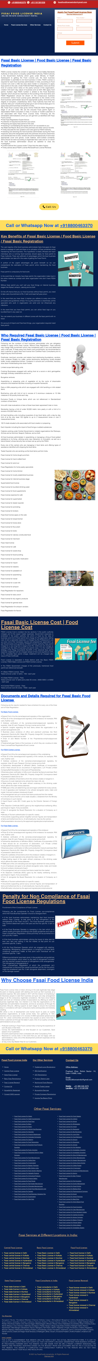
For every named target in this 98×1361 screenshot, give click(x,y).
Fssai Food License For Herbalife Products (26, 1173)
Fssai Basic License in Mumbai (49, 1258)
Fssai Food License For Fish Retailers (70, 1147)
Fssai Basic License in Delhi (48, 1253)
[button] (19, 24)
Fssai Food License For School (68, 1121)
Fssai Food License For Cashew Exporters (71, 1215)
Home (6, 1067)
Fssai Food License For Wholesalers (69, 1124)
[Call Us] (49, 206)
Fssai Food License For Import (68, 1126)
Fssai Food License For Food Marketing (70, 1137)
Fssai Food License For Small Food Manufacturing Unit (30, 1189)
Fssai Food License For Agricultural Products (27, 1176)
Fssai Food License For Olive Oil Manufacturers (73, 1155)
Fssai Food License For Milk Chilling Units (26, 1168)
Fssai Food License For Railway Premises (26, 1165)
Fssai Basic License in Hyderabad (51, 1260)
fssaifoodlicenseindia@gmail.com (72, 2)
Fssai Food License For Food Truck (24, 1121)
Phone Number (80, 17)
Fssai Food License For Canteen (23, 1191)
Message (59, 32)
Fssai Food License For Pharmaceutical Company (73, 1191)
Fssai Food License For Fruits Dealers (70, 1116)
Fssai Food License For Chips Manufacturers (72, 1158)
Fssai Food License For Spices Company (71, 1217)
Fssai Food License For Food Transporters (26, 1142)
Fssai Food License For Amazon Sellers (25, 1178)
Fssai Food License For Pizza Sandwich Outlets (73, 1212)
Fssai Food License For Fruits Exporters (70, 1207)
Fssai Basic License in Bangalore (50, 1263)
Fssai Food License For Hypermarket (25, 1163)
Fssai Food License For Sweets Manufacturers (72, 1160)
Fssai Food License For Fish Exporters (70, 1181)
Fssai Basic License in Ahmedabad (51, 1268)
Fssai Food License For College (68, 1119)
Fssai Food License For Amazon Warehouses (27, 1134)
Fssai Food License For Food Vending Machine (28, 1170)
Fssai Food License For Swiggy (68, 1173)
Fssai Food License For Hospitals (24, 1132)
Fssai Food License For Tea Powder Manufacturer (28, 1183)
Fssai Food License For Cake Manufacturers (72, 1209)
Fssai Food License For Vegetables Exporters (72, 1152)
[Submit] (75, 43)
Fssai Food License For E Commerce (69, 1168)
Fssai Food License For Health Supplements (27, 1119)
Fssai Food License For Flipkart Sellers (70, 1222)
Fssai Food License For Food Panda (24, 1181)
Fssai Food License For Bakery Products (71, 1220)
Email (77, 25)
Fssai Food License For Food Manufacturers (27, 1158)
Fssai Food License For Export (68, 1194)
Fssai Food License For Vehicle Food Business (28, 1129)
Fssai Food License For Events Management (72, 1183)
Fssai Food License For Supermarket (25, 1196)
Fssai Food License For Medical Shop (70, 1189)
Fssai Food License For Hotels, (23, 1116)
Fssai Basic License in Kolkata (49, 1255)
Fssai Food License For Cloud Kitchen (70, 1186)
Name (58, 17)
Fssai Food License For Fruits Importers (25, 1150)
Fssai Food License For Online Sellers (70, 1225)
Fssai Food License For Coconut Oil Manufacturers (73, 1170)
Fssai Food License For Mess (22, 1124)
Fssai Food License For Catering (23, 1139)
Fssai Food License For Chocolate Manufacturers (28, 1186)
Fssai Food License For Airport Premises (71, 1196)
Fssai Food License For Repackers (69, 1142)
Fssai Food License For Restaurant (69, 1129)
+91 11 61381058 (81, 1088)
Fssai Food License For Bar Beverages (70, 1132)
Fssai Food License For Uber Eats (24, 1199)
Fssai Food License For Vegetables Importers (72, 1150)
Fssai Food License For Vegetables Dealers (71, 1227)
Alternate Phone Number (63, 25)
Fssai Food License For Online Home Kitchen (72, 1163)
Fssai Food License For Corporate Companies (27, 1137)
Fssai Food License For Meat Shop (69, 1199)
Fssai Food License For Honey (23, 1126)
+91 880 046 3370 (81, 1086)
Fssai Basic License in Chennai (49, 1265)
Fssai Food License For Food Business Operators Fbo (30, 1194)
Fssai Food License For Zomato (68, 1145)
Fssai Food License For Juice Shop (69, 1134)
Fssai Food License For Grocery (68, 1139)
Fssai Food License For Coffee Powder (70, 1165)
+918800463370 (76, 225)
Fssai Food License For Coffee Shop (24, 1160)
